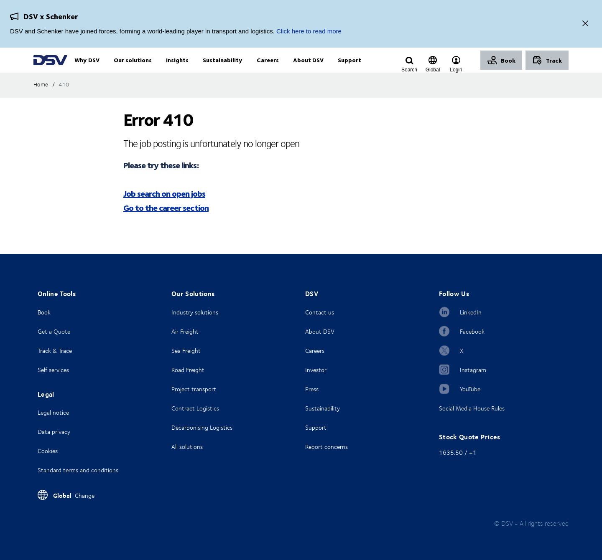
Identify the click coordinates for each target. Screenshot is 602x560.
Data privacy (54, 431)
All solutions (187, 446)
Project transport (193, 389)
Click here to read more (309, 31)
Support (316, 427)
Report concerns (326, 446)
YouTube (470, 389)
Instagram (473, 369)
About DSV (319, 331)
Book (44, 312)
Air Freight (185, 331)
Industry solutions (194, 312)
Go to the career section (166, 224)
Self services (53, 369)
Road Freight (187, 369)
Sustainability (322, 408)
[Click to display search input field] (409, 70)
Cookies (48, 450)
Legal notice (53, 412)
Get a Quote (54, 331)
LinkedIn (471, 312)
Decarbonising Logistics (201, 427)
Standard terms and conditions (78, 470)
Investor (316, 369)
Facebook (472, 331)
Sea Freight (186, 350)
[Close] (585, 24)
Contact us (319, 312)
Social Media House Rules (472, 408)
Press (312, 389)
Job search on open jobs (164, 210)
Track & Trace (55, 350)
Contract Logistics (195, 408)
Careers (314, 350)
